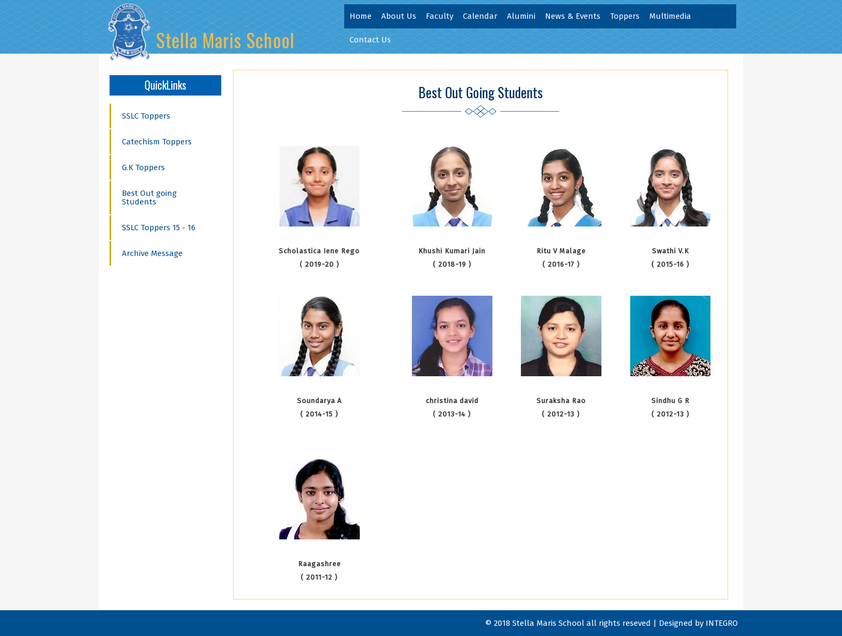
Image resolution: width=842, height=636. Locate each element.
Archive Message (152, 253)
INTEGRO (722, 623)
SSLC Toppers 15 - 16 (158, 227)
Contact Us (370, 40)
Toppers (625, 16)
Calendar (480, 16)
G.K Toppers (143, 167)
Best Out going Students (149, 197)
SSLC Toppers (146, 116)
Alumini (521, 16)
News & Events (572, 16)
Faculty (439, 16)
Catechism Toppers (157, 142)
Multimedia (670, 16)
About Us (398, 16)
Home (361, 16)
